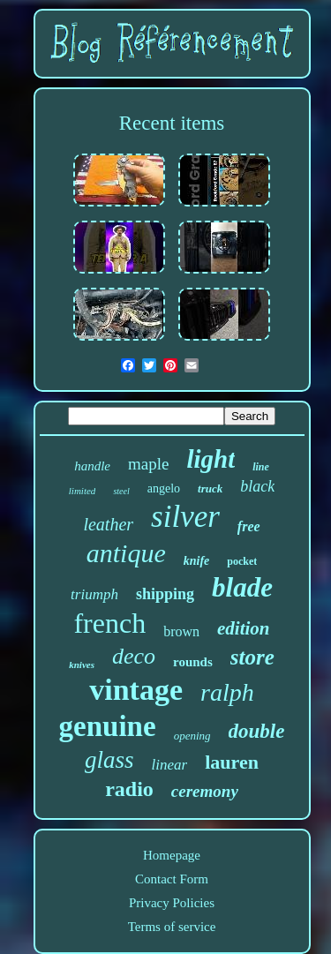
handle (92, 466)
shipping (165, 594)
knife (197, 560)
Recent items (171, 123)
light (210, 459)
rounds (193, 662)
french (109, 623)
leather (108, 524)
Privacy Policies (171, 903)
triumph (94, 594)
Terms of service (172, 927)
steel (121, 491)
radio (129, 788)
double (257, 731)
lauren (232, 762)
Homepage (171, 855)
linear (170, 764)
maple (148, 463)
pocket (242, 561)
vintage (136, 689)
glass (109, 760)
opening (192, 735)
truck (210, 488)
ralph (227, 692)
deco (133, 656)
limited (82, 490)
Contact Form (171, 879)
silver (185, 517)
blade (242, 587)
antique (126, 552)
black (257, 486)
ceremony (204, 791)
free (248, 526)
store (252, 657)
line (260, 467)
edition (243, 628)
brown (181, 631)
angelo (163, 488)
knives (81, 664)
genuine (107, 726)
